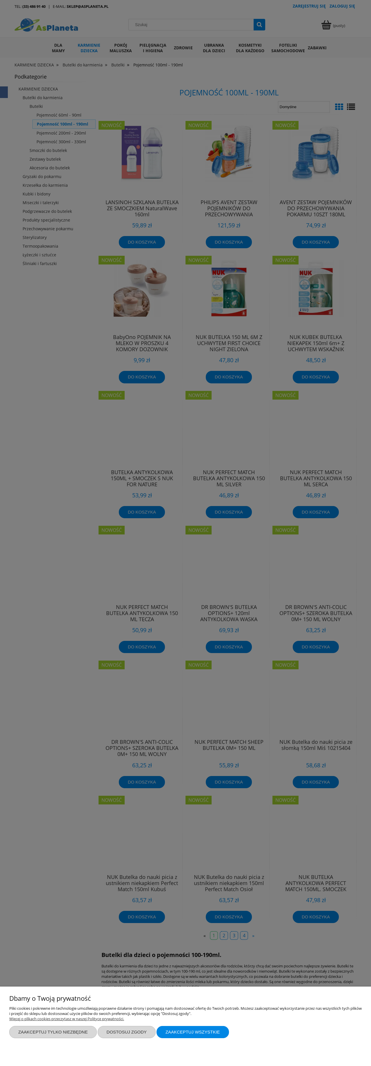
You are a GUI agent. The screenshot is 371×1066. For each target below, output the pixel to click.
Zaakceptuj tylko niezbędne (53, 1031)
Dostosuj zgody (127, 1031)
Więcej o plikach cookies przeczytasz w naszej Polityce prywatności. (66, 1018)
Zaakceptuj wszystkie (193, 1031)
